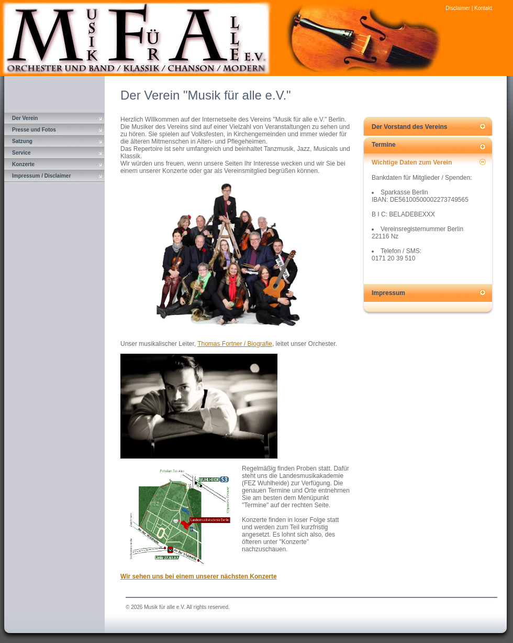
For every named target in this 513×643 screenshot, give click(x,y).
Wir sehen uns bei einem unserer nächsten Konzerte (198, 576)
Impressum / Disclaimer (41, 176)
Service (21, 153)
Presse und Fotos (34, 130)
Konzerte (23, 164)
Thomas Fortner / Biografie (234, 343)
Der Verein (25, 118)
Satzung (22, 141)
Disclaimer (457, 8)
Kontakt (483, 8)
